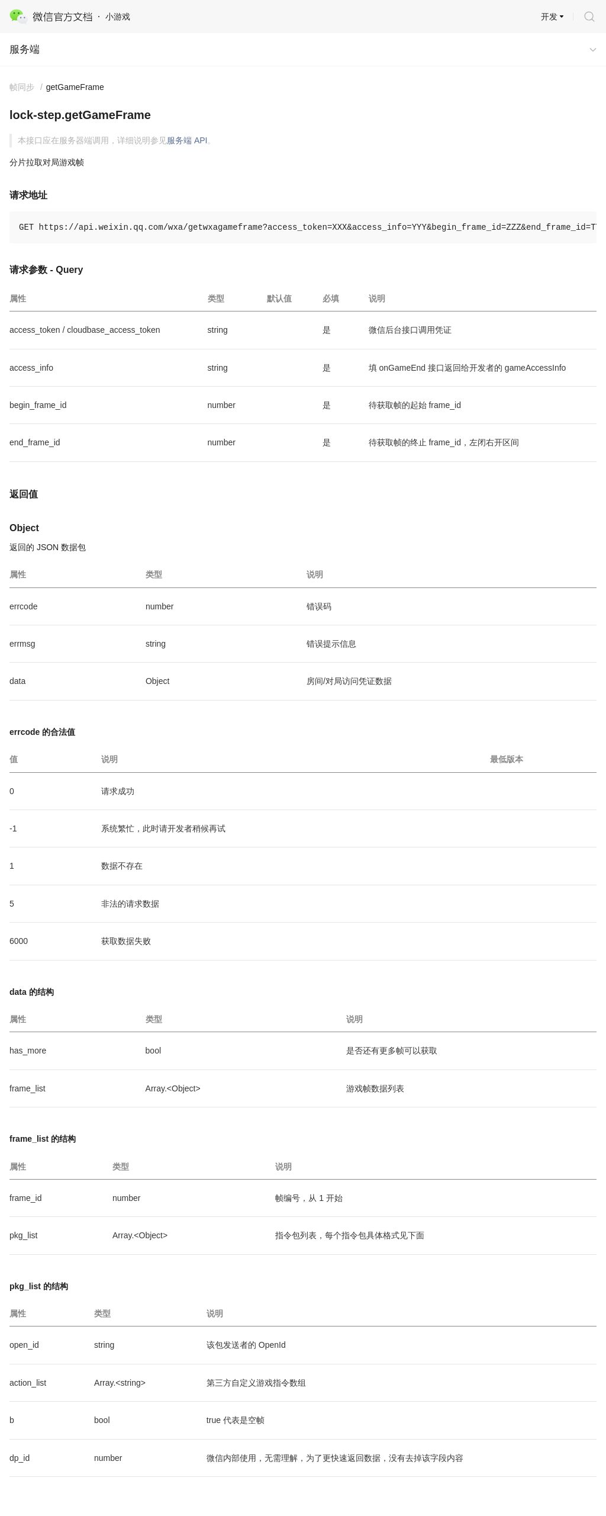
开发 (549, 16)
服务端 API (187, 140)
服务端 (24, 49)
